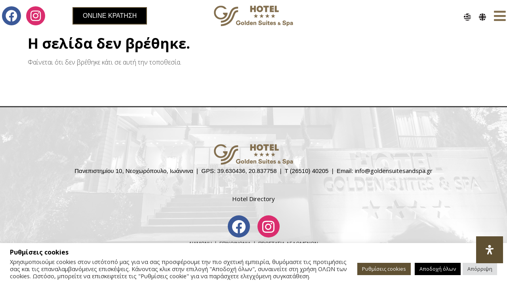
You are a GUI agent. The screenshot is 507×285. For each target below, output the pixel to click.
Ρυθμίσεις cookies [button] (384, 268)
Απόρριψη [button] (479, 268)
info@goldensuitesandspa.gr (394, 171)
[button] (500, 16)
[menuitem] (467, 17)
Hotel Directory (253, 199)
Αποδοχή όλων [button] (437, 268)
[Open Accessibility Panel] (489, 249)
